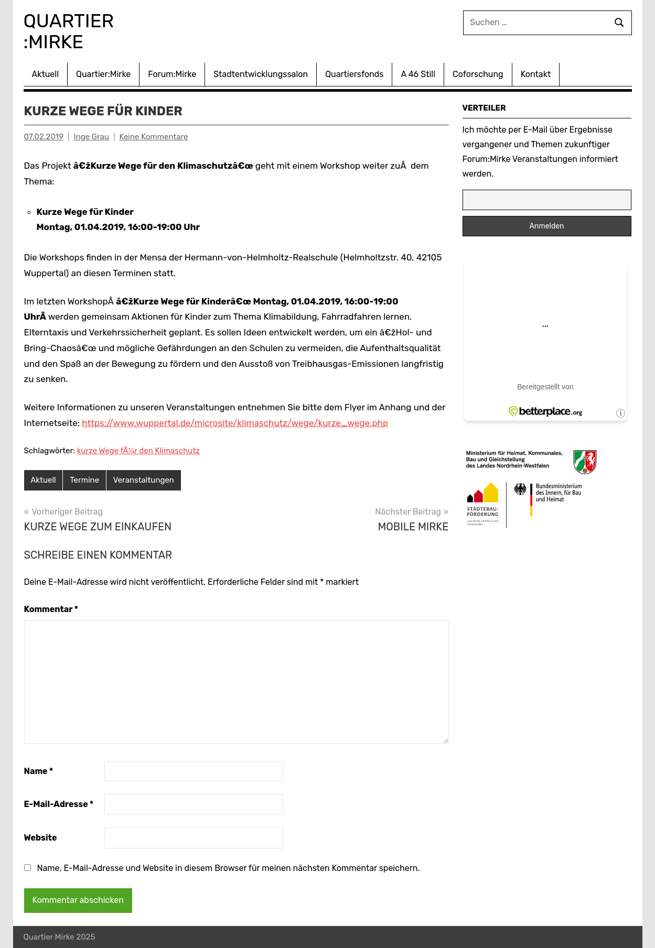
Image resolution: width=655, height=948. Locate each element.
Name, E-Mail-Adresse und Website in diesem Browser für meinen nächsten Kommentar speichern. (228, 868)
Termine (84, 480)
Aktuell (45, 74)
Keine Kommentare (153, 136)
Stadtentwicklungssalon (260, 74)
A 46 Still (418, 74)
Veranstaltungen (143, 480)
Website (40, 838)
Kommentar (51, 609)
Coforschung (478, 74)
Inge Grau (91, 136)
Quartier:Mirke (103, 74)
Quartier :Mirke (71, 31)
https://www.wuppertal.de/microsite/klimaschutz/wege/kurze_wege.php (235, 423)
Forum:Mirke (172, 74)
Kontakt (536, 74)
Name (38, 771)
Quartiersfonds (354, 74)
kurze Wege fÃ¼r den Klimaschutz (138, 450)
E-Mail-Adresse (59, 804)
